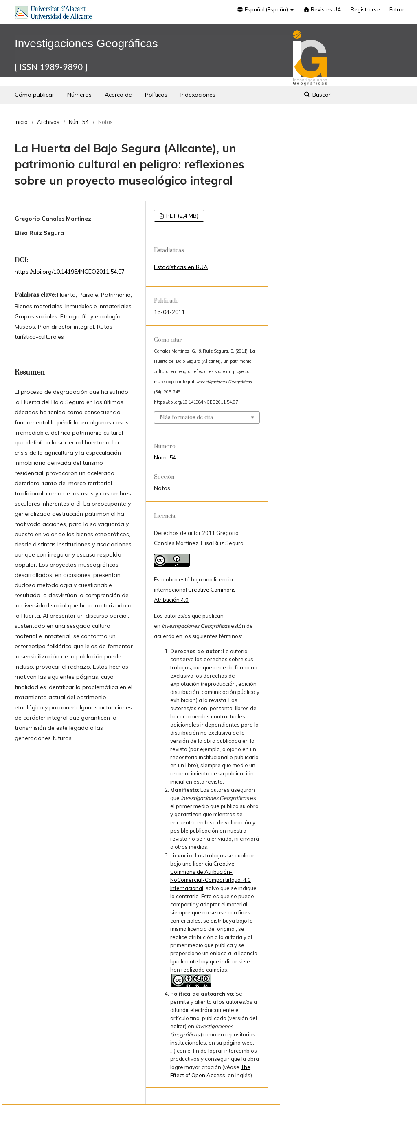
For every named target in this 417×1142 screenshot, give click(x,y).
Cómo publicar (34, 94)
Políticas (156, 94)
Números (79, 94)
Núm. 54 (79, 122)
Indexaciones (197, 94)
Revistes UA (322, 9)
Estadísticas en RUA (181, 267)
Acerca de (118, 94)
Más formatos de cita (186, 417)
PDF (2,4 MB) (181, 215)
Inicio (21, 122)
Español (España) (263, 9)
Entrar (396, 9)
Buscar (317, 94)
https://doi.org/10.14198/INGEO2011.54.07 (70, 271)
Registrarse (365, 9)
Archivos (48, 122)
